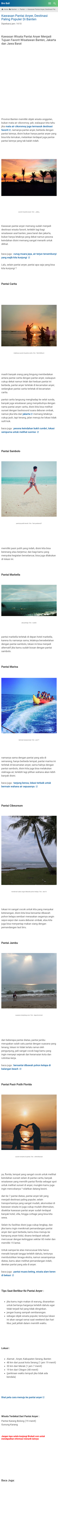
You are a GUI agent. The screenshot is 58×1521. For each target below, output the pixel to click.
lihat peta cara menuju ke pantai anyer (21, 1397)
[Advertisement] (29, 82)
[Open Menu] (49, 3)
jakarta (26, 414)
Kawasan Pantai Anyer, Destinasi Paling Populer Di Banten (24, 17)
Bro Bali (5, 3)
